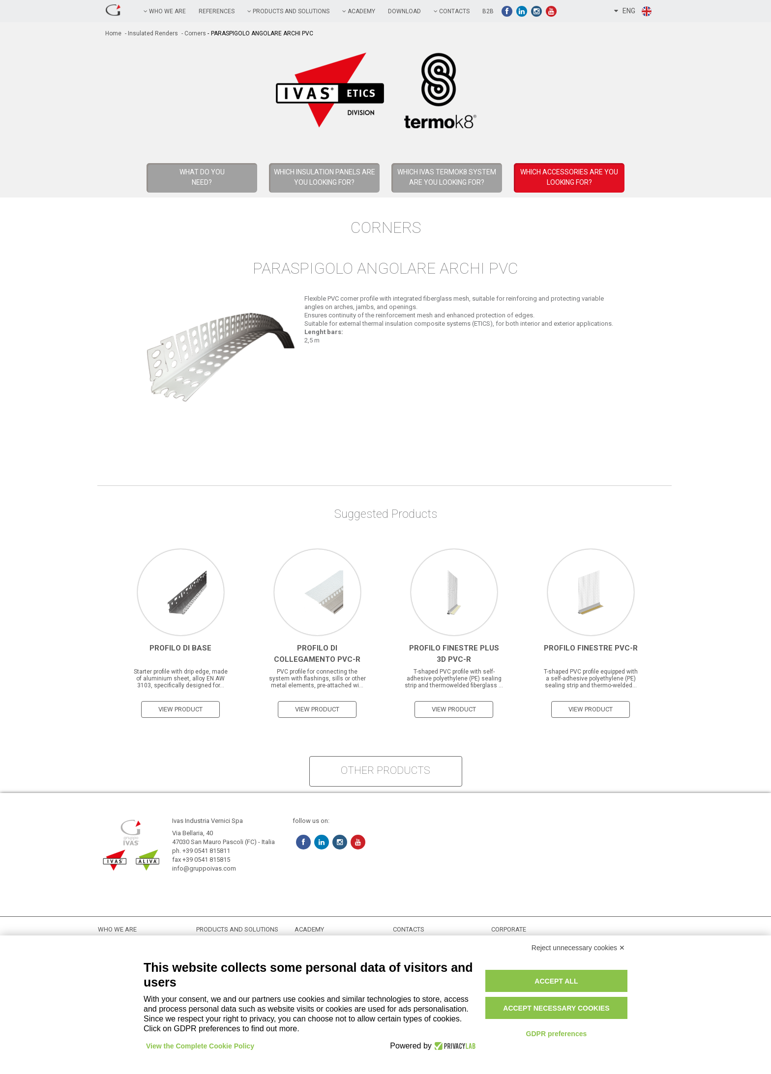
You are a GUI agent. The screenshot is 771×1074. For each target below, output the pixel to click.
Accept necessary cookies (556, 1008)
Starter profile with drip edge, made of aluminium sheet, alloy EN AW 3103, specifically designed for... (181, 678)
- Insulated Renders (150, 33)
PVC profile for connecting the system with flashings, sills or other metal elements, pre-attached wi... (317, 678)
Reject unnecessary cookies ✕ (578, 948)
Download (404, 11)
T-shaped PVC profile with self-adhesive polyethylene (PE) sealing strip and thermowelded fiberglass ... (454, 678)
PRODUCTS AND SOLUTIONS (288, 11)
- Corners (193, 33)
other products (385, 770)
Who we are (165, 11)
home (113, 33)
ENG (633, 11)
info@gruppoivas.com (204, 868)
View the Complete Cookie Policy (200, 1046)
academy (358, 11)
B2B (488, 11)
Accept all (556, 981)
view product (180, 709)
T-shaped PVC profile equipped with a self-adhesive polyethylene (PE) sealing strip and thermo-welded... (591, 678)
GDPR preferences (556, 1034)
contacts (452, 11)
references (217, 11)
